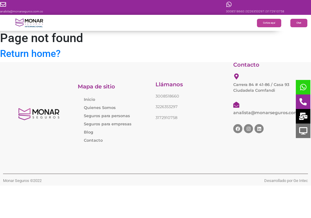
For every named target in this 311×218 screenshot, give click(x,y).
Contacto (93, 140)
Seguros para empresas (108, 123)
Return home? (30, 53)
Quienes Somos (100, 107)
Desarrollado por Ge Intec (286, 180)
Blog (88, 132)
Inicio (89, 99)
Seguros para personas (107, 115)
